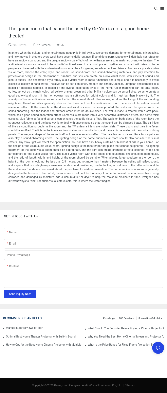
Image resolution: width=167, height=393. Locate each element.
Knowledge (109, 318)
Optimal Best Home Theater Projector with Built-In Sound (41, 336)
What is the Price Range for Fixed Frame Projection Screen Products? (126, 344)
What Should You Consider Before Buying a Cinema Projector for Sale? (126, 328)
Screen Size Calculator (150, 318)
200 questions (126, 318)
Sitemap (129, 385)
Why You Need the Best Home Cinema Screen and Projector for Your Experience (126, 336)
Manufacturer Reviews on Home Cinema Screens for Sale (24, 327)
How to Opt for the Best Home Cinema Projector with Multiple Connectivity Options (44, 344)
